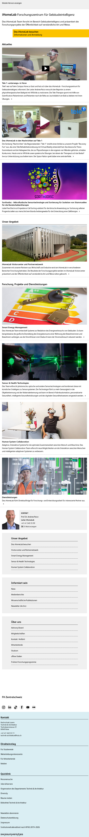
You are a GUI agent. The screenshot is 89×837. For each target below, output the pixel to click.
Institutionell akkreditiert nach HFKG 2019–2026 (20, 827)
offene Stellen (16, 656)
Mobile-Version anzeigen (12, 3)
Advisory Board (17, 628)
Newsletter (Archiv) (18, 606)
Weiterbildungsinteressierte (11, 754)
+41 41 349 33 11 (8, 733)
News (13, 589)
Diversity (4, 793)
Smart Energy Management (22, 556)
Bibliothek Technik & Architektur (13, 803)
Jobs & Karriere (7, 784)
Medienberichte (17, 594)
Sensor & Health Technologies (23, 561)
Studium (14, 651)
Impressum (5, 822)
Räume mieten (6, 798)
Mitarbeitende (17, 645)
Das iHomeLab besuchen (21, 544)
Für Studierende (7, 749)
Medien (4, 763)
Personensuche (6, 779)
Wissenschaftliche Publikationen (24, 600)
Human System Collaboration (23, 567)
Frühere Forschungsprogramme (23, 662)
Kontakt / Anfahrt (18, 639)
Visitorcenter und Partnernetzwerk (24, 550)
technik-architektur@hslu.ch (11, 735)
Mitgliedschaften (18, 633)
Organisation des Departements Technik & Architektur (22, 789)
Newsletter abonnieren (10, 813)
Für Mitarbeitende (8, 759)
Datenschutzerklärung (9, 818)
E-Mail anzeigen (30, 526)
